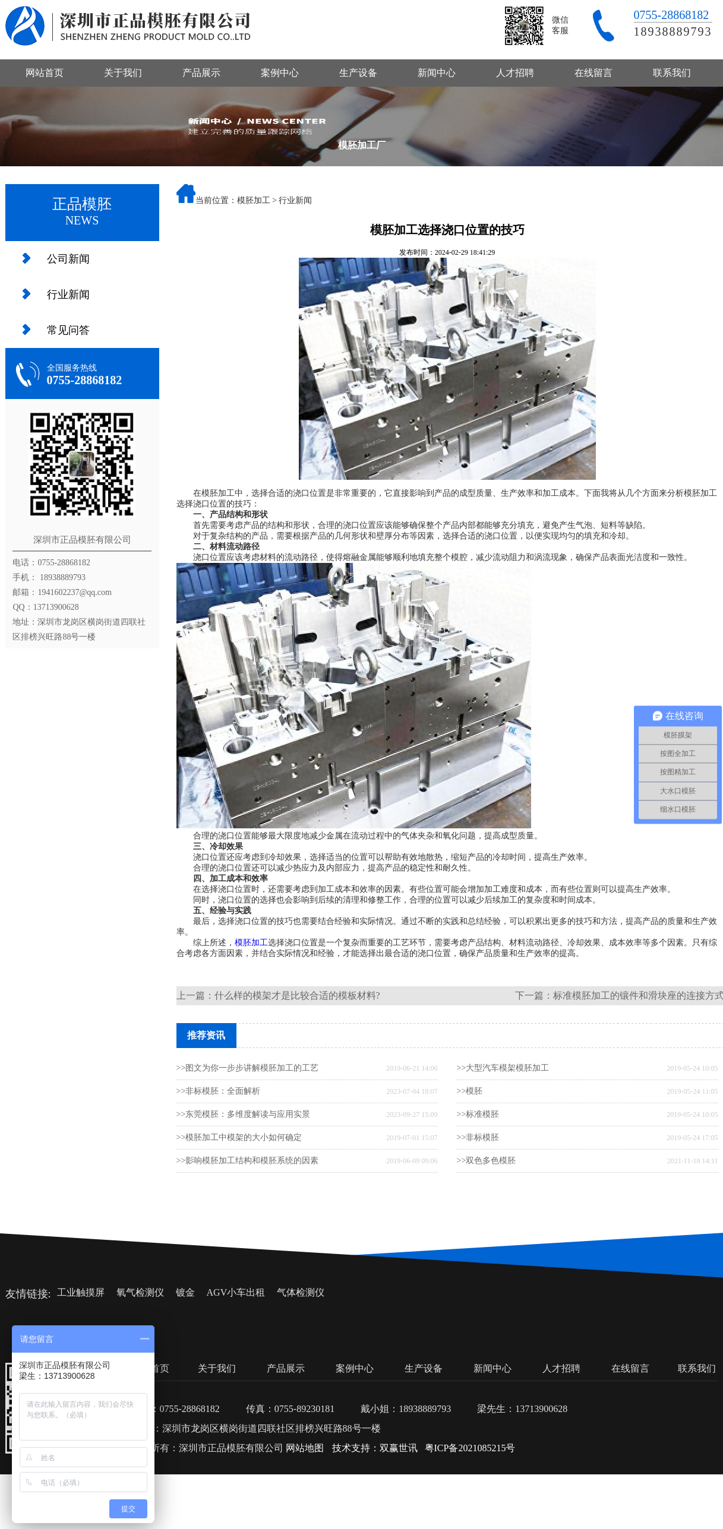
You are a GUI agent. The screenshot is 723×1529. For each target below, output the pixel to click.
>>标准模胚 (478, 1114)
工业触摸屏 (81, 1292)
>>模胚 (470, 1091)
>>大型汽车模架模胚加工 (503, 1067)
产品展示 (201, 73)
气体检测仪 (300, 1292)
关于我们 (123, 73)
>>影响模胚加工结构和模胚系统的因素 (247, 1160)
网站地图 (305, 1448)
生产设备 (358, 73)
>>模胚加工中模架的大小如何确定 (239, 1137)
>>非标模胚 (478, 1137)
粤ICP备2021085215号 (470, 1448)
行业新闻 (68, 294)
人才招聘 (515, 73)
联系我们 (672, 73)
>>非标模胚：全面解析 (218, 1091)
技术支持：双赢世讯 (375, 1448)
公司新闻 (68, 259)
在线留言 (593, 73)
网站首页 (45, 73)
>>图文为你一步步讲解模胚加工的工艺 (247, 1067)
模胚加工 (253, 200)
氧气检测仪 (140, 1292)
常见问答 (68, 330)
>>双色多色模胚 (486, 1160)
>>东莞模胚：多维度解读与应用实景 (243, 1114)
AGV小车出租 (236, 1292)
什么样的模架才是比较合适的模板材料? (297, 995)
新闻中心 (437, 73)
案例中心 (280, 73)
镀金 (185, 1292)
